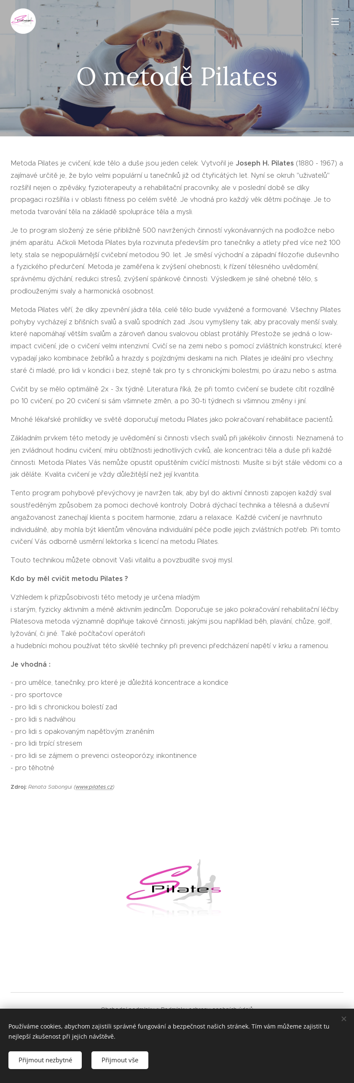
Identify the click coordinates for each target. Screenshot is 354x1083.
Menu (335, 21)
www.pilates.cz (94, 787)
